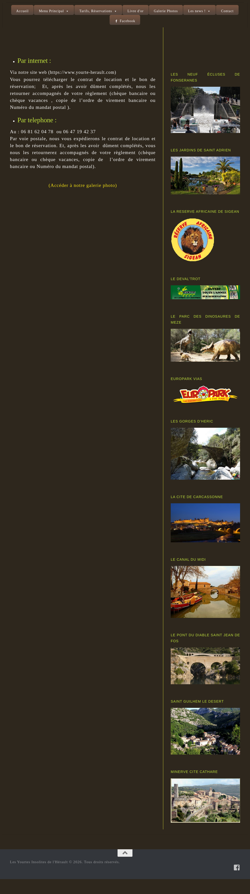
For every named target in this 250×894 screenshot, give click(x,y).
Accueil (22, 11)
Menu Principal (51, 11)
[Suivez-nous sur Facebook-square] (237, 882)
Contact (227, 11)
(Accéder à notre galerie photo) (83, 200)
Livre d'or (135, 11)
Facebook (127, 21)
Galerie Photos (166, 11)
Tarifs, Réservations (95, 11)
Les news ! (197, 11)
